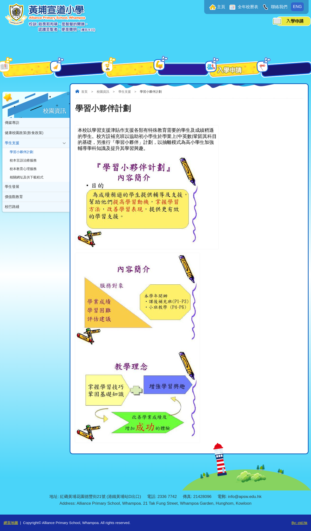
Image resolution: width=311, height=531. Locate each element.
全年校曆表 (247, 7)
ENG (297, 6)
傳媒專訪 (12, 123)
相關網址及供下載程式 (26, 182)
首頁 (84, 91)
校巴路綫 (12, 214)
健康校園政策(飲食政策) (24, 134)
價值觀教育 (14, 203)
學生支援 (124, 91)
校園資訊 (103, 91)
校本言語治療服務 (23, 164)
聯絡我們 (278, 7)
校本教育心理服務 (23, 173)
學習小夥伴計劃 (21, 155)
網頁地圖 (11, 523)
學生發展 (12, 192)
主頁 (221, 7)
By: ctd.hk (299, 523)
